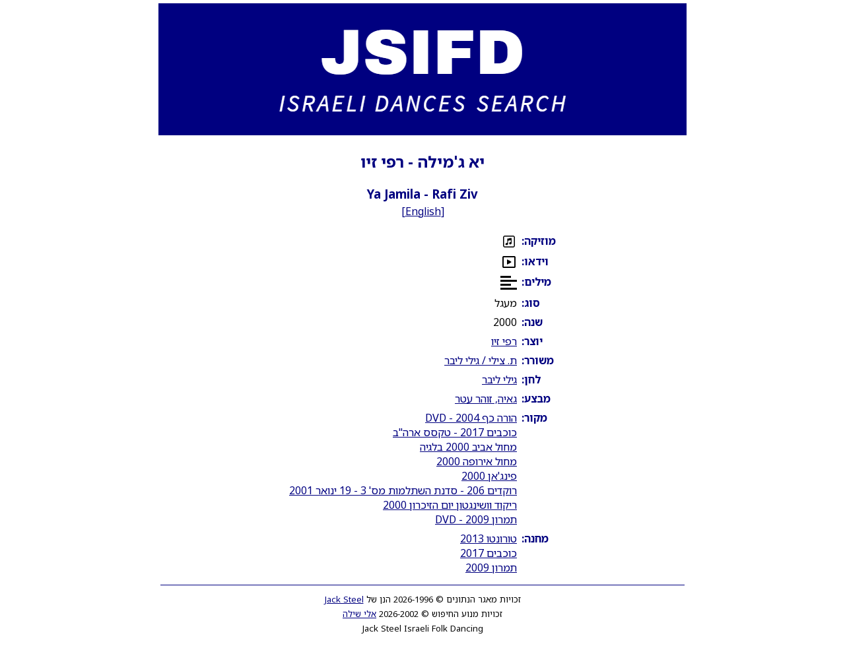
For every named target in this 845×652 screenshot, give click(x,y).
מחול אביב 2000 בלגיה (468, 447)
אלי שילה (359, 614)
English (423, 211)
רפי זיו (504, 341)
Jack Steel (344, 599)
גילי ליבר (499, 379)
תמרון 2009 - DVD (476, 519)
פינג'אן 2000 (489, 476)
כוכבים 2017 (488, 553)
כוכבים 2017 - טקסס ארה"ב (455, 432)
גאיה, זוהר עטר (486, 398)
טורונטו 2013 (488, 538)
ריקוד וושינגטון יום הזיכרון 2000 (450, 505)
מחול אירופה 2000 (476, 461)
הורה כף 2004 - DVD (471, 417)
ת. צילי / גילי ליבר (480, 360)
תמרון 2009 (491, 567)
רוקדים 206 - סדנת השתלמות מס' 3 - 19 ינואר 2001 (403, 490)
